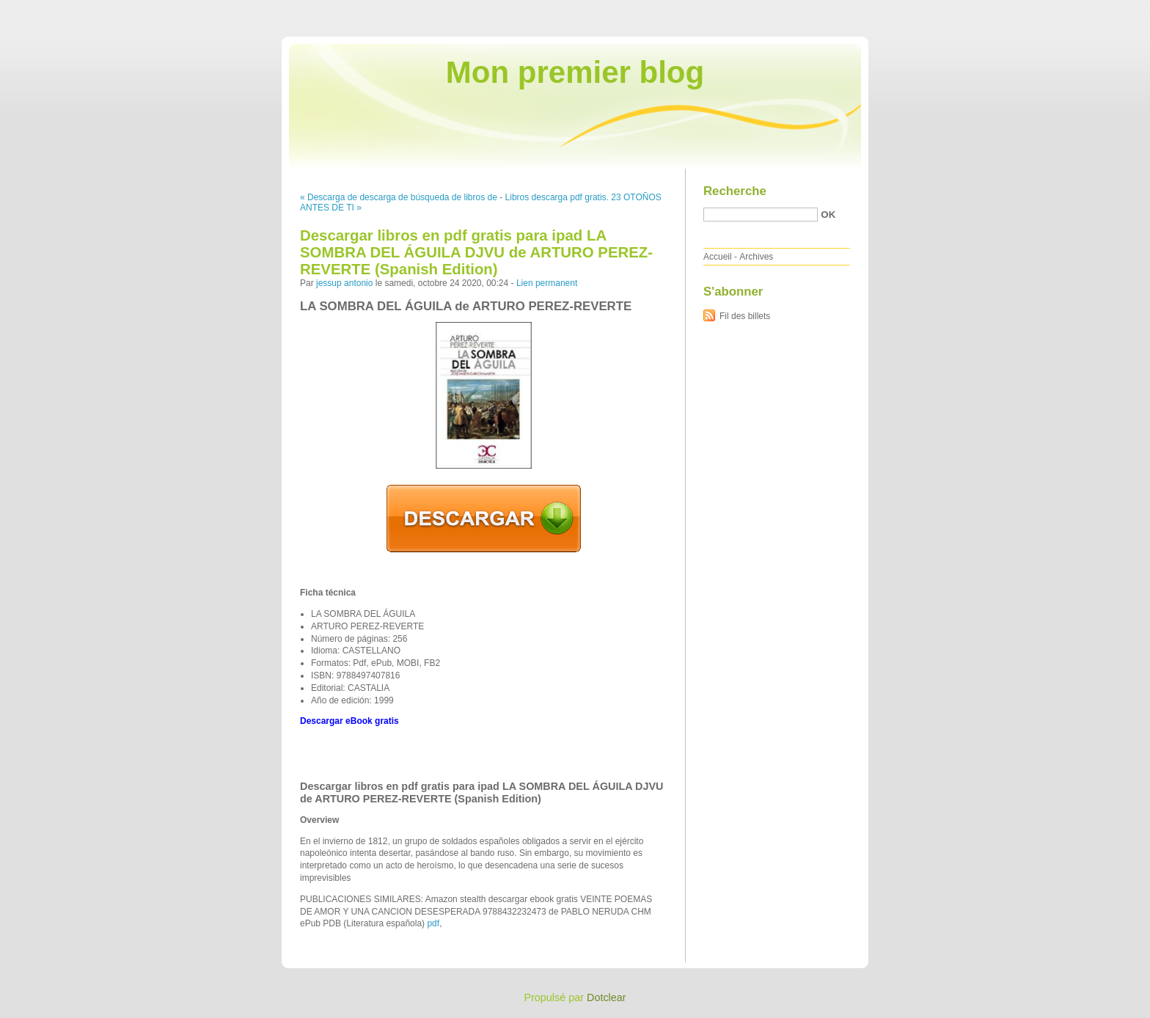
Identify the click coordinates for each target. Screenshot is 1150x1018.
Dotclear (606, 997)
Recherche (734, 191)
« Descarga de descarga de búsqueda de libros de (398, 197)
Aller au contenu (970, 10)
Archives (756, 257)
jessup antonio (344, 283)
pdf (433, 923)
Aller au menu (1035, 10)
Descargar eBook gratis (349, 721)
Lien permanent (546, 283)
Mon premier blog (575, 72)
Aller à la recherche (1107, 10)
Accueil (717, 257)
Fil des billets (744, 316)
